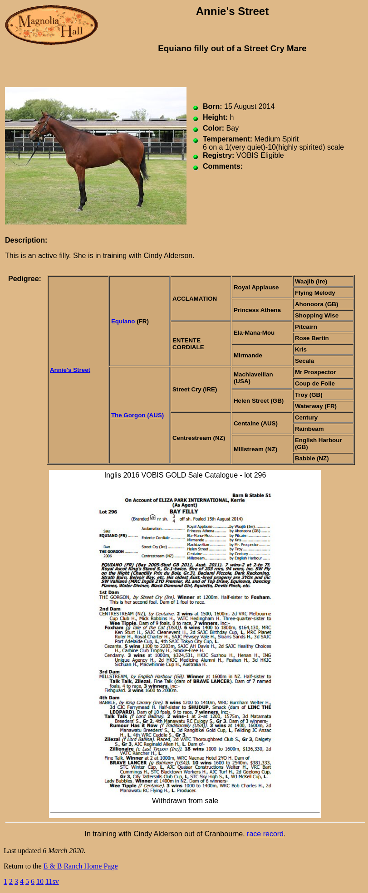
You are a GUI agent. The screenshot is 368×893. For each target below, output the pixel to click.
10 (40, 881)
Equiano (123, 321)
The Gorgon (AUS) (137, 415)
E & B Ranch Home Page (81, 866)
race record (265, 834)
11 (48, 881)
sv (55, 881)
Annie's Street (70, 369)
